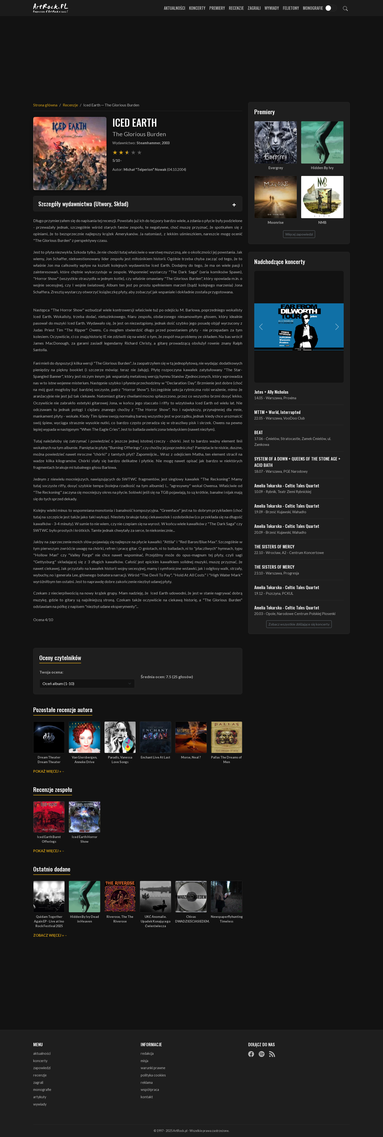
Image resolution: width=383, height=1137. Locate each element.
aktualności (42, 1053)
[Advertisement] (191, 56)
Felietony (291, 8)
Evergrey (275, 168)
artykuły (39, 1097)
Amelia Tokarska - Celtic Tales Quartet (286, 485)
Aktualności (174, 8)
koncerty (40, 1061)
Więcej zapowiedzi (299, 234)
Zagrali (254, 8)
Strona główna (45, 104)
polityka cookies (153, 1075)
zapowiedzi (42, 1068)
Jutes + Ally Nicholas (271, 392)
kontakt (147, 1097)
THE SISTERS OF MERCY (274, 546)
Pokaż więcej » (47, 771)
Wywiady (272, 8)
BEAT (258, 432)
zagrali (38, 1082)
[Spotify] (262, 1054)
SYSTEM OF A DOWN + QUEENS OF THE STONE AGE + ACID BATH (297, 461)
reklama (147, 1082)
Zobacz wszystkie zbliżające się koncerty (299, 624)
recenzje (40, 1075)
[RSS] (272, 1054)
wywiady (39, 1104)
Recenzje (236, 8)
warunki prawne (153, 1068)
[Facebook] (251, 1054)
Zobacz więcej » (48, 935)
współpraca (150, 1089)
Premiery (217, 8)
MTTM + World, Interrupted (277, 412)
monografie (42, 1089)
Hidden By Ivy (322, 168)
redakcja (147, 1053)
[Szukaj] (345, 8)
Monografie (313, 8)
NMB (322, 222)
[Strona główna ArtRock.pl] (50, 8)
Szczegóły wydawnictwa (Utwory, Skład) (83, 203)
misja (144, 1061)
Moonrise (276, 222)
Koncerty (197, 8)
